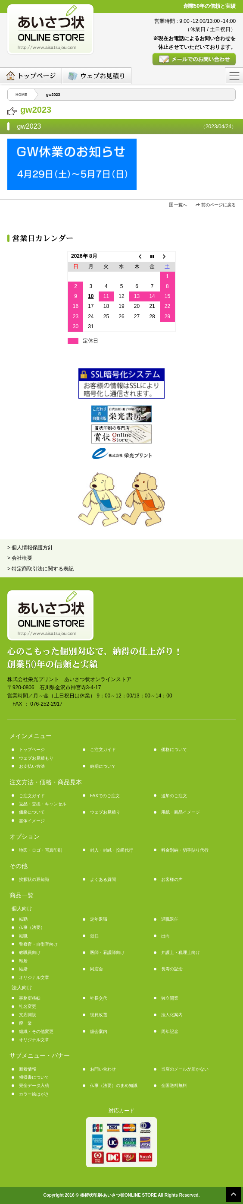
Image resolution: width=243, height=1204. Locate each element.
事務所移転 (29, 998)
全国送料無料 (174, 1085)
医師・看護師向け (107, 952)
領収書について (34, 1077)
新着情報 (27, 1069)
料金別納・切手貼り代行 (185, 850)
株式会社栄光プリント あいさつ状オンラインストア (69, 679)
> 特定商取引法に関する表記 (40, 569)
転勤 (23, 919)
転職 (23, 936)
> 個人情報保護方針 (30, 548)
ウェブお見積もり (36, 758)
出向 (165, 936)
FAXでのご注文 (105, 795)
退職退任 (169, 919)
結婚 (23, 968)
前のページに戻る (216, 205)
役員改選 (98, 1014)
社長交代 (98, 998)
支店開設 (27, 1014)
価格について (174, 749)
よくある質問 (103, 879)
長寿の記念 (172, 968)
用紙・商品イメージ (180, 812)
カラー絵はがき (34, 1094)
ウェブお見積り (105, 812)
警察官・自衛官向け (38, 944)
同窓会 (96, 968)
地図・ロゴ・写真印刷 (40, 850)
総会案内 (98, 1031)
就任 (94, 936)
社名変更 (27, 1006)
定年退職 (98, 919)
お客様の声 (172, 879)
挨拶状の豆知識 (34, 879)
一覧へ (178, 205)
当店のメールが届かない (185, 1069)
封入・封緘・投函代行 (111, 850)
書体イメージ (32, 820)
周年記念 (169, 1031)
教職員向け (29, 952)
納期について (103, 766)
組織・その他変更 (36, 1031)
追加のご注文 (174, 795)
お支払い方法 (32, 766)
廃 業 (25, 1023)
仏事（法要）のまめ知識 (113, 1085)
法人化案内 (172, 1014)
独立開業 (169, 998)
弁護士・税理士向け (180, 952)
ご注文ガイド (103, 749)
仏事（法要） (32, 927)
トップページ (32, 749)
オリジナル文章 (34, 977)
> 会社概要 (19, 558)
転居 (23, 960)
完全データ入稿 (34, 1085)
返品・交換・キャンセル (42, 804)
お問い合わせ (103, 1069)
